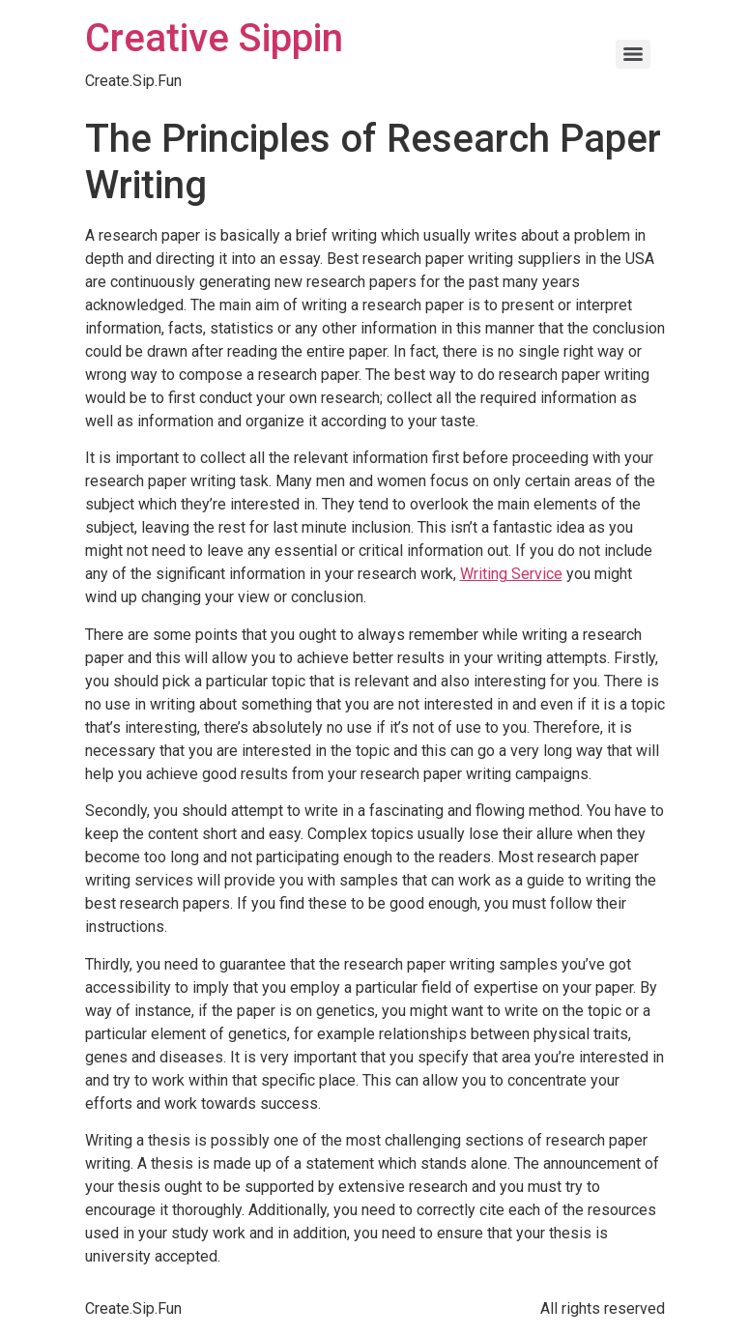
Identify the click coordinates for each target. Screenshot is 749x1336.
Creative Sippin (214, 38)
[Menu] (633, 54)
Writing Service (511, 574)
